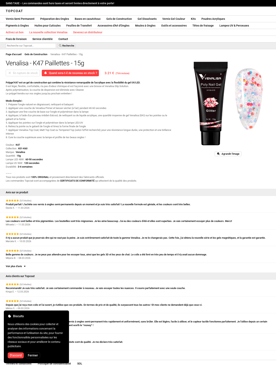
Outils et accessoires (174, 25)
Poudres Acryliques (213, 18)
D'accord (16, 355)
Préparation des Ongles (54, 18)
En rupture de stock (23, 73)
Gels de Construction (119, 18)
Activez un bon (15, 32)
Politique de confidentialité (54, 363)
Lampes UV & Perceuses (234, 25)
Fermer (33, 355)
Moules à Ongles (145, 25)
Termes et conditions (18, 363)
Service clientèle (42, 39)
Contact (63, 39)
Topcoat (14, 11)
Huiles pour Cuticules (47, 25)
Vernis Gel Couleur (173, 18)
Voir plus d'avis (16, 266)
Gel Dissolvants (147, 18)
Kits (193, 18)
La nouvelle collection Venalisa (48, 32)
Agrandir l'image (228, 153)
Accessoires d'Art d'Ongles (113, 25)
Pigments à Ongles (17, 25)
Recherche (66, 45)
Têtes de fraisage (203, 25)
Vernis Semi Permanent (20, 18)
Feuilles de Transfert (79, 25)
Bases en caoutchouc (88, 18)
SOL (79, 363)
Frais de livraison (16, 39)
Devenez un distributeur (87, 32)
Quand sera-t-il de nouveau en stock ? (70, 73)
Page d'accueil (13, 54)
